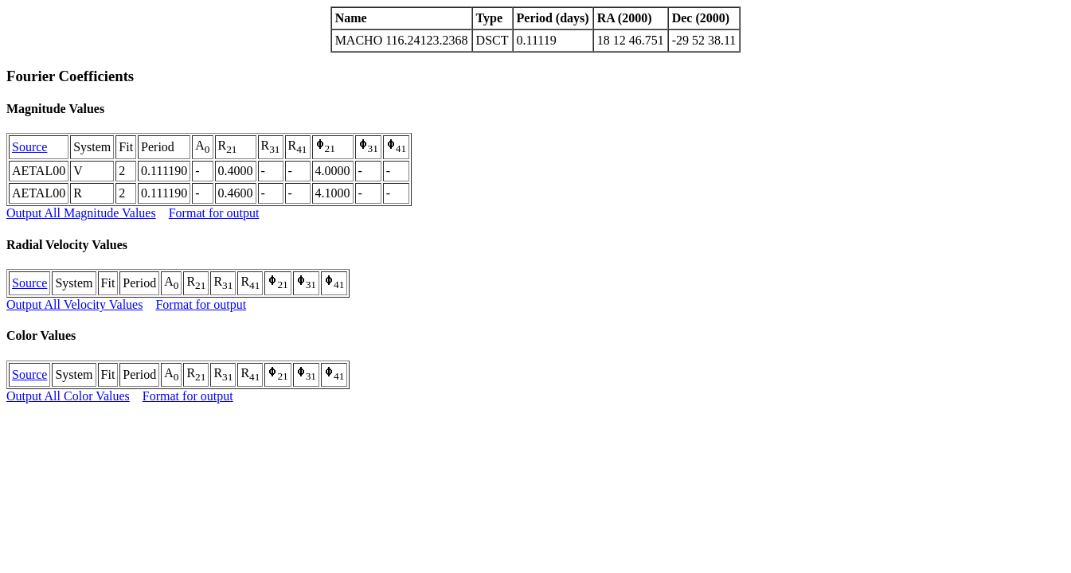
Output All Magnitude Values (81, 213)
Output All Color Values (68, 396)
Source (29, 147)
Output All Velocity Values (74, 304)
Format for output (214, 213)
